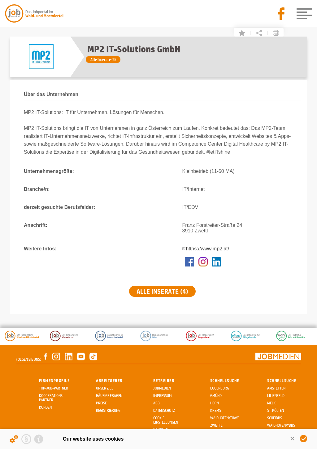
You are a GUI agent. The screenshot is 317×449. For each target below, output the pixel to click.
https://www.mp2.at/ (207, 248)
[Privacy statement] (26, 439)
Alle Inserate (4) (103, 59)
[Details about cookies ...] (14, 439)
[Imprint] (39, 439)
